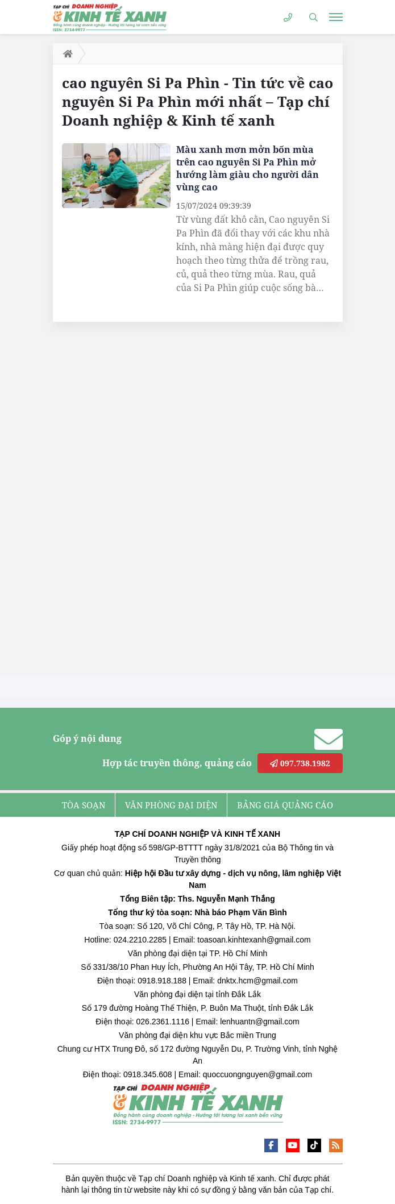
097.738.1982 (300, 763)
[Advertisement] (138, 501)
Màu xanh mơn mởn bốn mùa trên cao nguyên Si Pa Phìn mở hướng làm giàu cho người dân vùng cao (247, 168)
